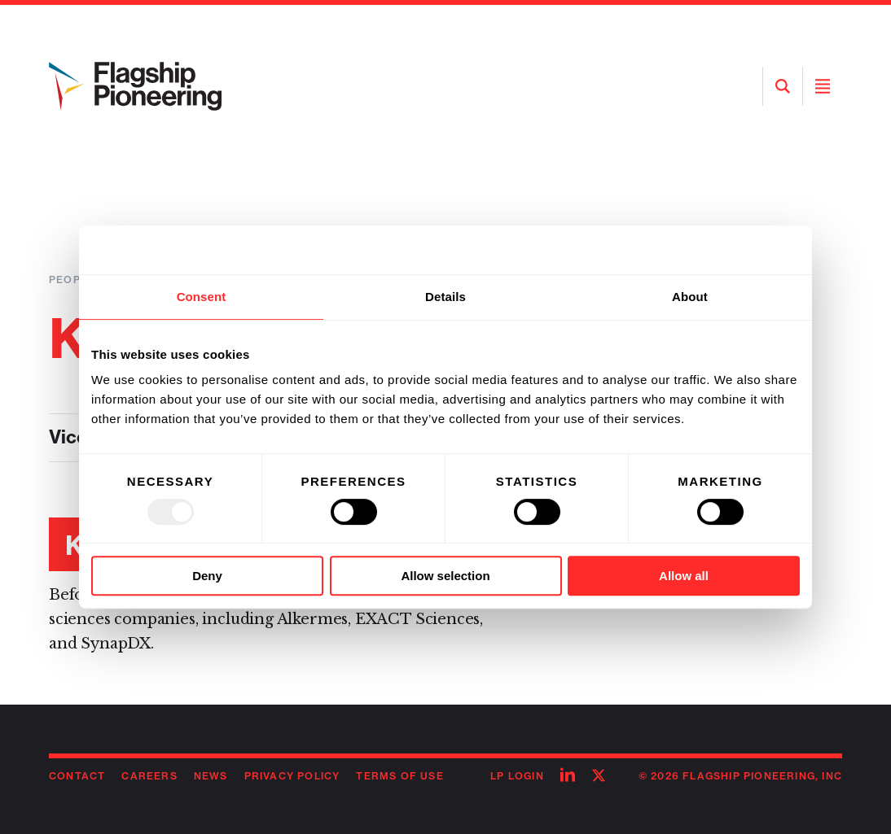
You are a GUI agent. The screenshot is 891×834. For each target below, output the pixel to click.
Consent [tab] (201, 296)
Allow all (684, 576)
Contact (77, 776)
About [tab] (690, 296)
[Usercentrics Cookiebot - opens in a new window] (728, 250)
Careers (149, 776)
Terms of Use (399, 776)
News (211, 776)
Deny (207, 576)
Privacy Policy (292, 776)
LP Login (517, 776)
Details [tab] (445, 296)
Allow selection (445, 576)
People (71, 279)
